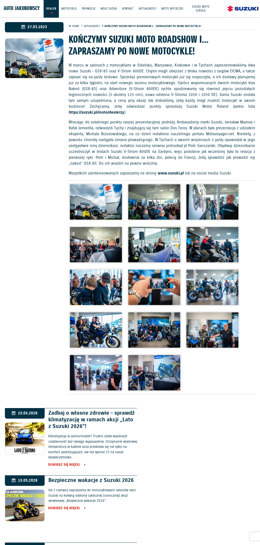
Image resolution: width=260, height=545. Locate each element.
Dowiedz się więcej (61, 393)
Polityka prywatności (141, 525)
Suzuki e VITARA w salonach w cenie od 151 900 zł (83, 412)
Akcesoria (174, 513)
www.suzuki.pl (171, 173)
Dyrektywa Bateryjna (227, 525)
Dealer (51, 8)
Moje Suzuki (109, 8)
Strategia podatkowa (130, 531)
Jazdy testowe (132, 513)
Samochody (111, 489)
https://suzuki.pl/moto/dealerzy (96, 112)
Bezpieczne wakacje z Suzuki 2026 (209, 344)
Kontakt (128, 8)
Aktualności (147, 8)
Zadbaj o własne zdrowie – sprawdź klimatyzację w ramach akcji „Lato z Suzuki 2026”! (84, 347)
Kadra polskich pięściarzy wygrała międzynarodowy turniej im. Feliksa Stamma (213, 415)
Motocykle (69, 8)
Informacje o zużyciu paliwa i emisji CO (87, 525)
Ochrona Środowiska (33, 525)
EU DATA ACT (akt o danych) (185, 525)
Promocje (88, 8)
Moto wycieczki (172, 8)
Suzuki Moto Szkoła (201, 8)
